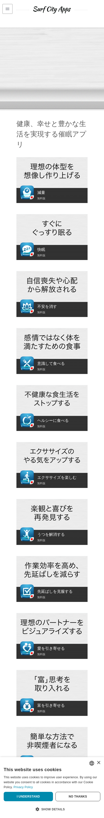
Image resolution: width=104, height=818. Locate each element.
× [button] (98, 763)
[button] (52, 809)
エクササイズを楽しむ (57, 477)
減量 (41, 192)
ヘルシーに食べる (53, 420)
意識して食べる (51, 363)
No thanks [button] (78, 796)
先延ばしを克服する (55, 591)
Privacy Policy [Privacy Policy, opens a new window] (23, 787)
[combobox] (91, 763)
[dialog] (52, 787)
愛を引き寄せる (51, 648)
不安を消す (47, 306)
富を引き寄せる (51, 705)
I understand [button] (28, 796)
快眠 (41, 249)
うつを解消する (51, 534)
